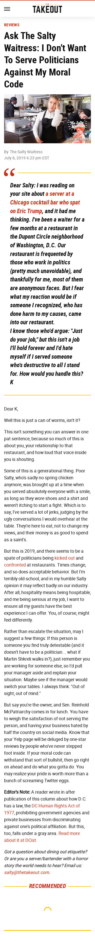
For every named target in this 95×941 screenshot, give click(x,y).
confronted (15, 565)
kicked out (64, 558)
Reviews (11, 25)
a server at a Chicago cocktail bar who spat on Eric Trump (45, 202)
